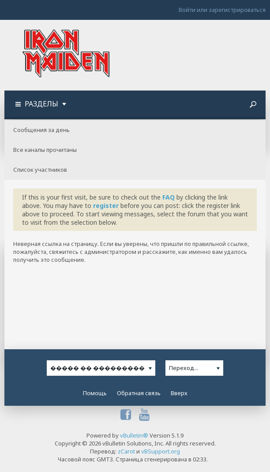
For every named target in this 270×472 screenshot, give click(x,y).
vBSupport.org (160, 451)
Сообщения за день (41, 130)
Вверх (179, 393)
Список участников (40, 170)
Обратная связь (139, 393)
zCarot (126, 451)
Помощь (95, 393)
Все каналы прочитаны (45, 150)
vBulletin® (134, 435)
